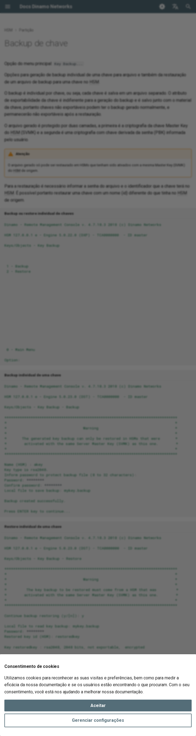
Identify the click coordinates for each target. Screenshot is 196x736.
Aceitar (98, 705)
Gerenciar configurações (98, 720)
